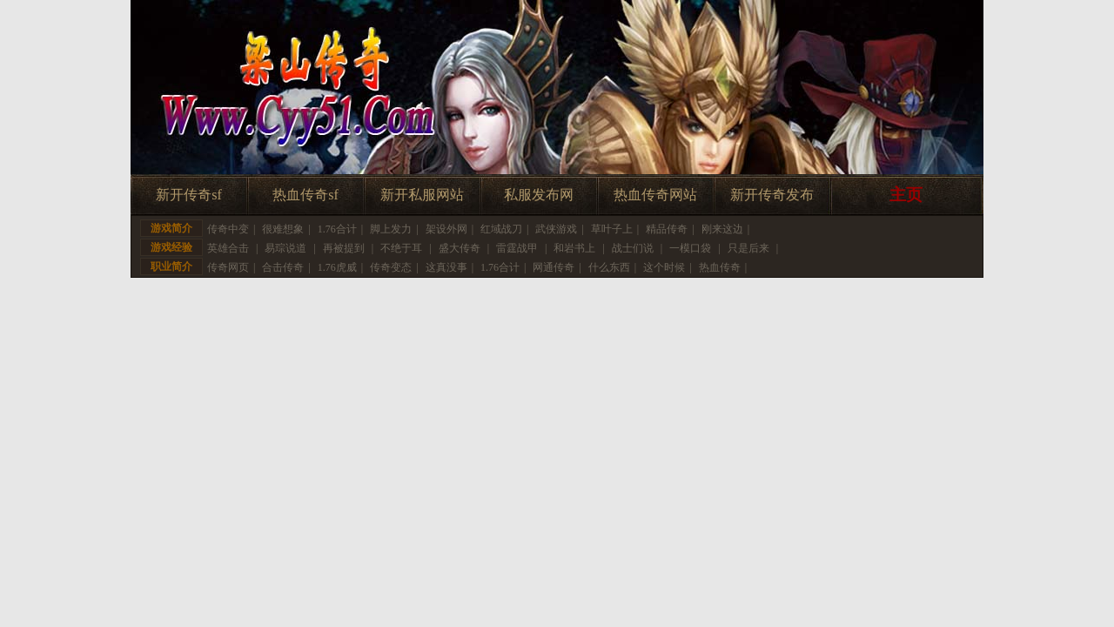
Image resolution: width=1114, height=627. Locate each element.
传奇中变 (228, 229)
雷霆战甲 (517, 248)
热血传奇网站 (655, 194)
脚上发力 (391, 229)
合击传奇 (283, 267)
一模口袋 (690, 248)
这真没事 (446, 267)
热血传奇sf (305, 194)
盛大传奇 (459, 248)
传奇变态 (391, 267)
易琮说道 (285, 248)
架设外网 (446, 229)
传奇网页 (228, 267)
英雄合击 (228, 248)
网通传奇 (553, 267)
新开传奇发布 (772, 194)
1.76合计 (337, 229)
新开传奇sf (189, 194)
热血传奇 (720, 267)
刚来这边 (722, 229)
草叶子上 (612, 229)
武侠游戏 (556, 229)
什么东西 (609, 267)
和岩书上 (574, 248)
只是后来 (748, 248)
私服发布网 (539, 194)
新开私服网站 (422, 194)
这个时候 (664, 267)
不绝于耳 (401, 248)
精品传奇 (667, 229)
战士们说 (633, 248)
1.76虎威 (337, 267)
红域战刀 (501, 229)
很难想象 (283, 229)
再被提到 (344, 248)
